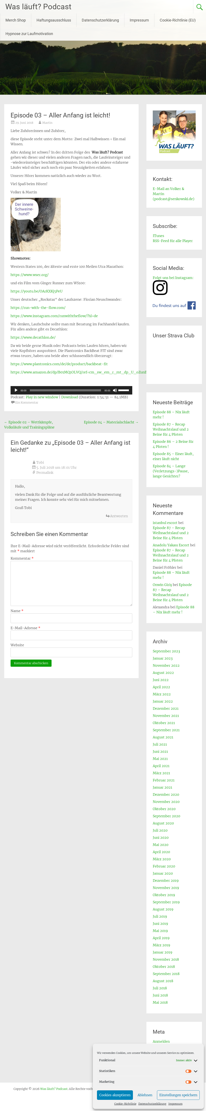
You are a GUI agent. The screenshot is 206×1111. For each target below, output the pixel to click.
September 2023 (166, 651)
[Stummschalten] (115, 390)
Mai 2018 (160, 1002)
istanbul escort (165, 523)
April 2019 (161, 938)
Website (17, 645)
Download (69, 397)
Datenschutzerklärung (152, 1103)
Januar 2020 (163, 873)
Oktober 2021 (164, 723)
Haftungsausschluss (54, 20)
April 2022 (161, 687)
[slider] (65, 390)
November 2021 (166, 716)
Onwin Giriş (162, 585)
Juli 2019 (160, 916)
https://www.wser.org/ (30, 275)
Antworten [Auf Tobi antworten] (119, 516)
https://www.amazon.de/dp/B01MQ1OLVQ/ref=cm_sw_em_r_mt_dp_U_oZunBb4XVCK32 (87, 372)
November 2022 (166, 665)
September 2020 (166, 816)
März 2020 (162, 859)
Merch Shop (15, 20)
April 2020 (161, 852)
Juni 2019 (160, 923)
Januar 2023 (163, 658)
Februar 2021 (164, 780)
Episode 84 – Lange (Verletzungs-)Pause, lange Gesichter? (171, 471)
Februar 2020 (164, 866)
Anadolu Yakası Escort (171, 545)
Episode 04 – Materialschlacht (111, 422)
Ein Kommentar (26, 402)
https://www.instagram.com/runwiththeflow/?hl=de (54, 316)
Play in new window (42, 397)
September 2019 (166, 902)
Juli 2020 (160, 830)
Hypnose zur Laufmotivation (29, 33)
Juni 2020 (161, 837)
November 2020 (166, 802)
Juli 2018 (160, 988)
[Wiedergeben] (16, 390)
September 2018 (166, 974)
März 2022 (162, 694)
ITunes (158, 236)
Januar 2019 (162, 952)
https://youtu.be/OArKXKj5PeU (37, 291)
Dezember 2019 (166, 880)
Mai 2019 (160, 931)
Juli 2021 (160, 744)
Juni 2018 (160, 995)
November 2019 (166, 888)
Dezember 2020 (166, 794)
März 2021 (161, 773)
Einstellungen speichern (178, 1095)
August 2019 (163, 909)
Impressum (175, 1103)
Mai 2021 (160, 759)
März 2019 (161, 945)
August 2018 (163, 981)
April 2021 (161, 766)
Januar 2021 (162, 787)
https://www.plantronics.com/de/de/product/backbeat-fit (59, 364)
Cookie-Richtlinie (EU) (178, 20)
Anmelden (161, 1041)
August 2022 (163, 673)
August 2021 (163, 737)
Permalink (44, 472)
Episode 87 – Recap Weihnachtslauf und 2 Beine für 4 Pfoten (171, 429)
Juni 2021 (160, 751)
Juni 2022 (161, 680)
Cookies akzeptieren (115, 1095)
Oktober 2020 (164, 809)
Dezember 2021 (166, 708)
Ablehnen (145, 1095)
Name (17, 611)
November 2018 (166, 959)
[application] (71, 390)
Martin (47, 123)
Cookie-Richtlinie (125, 1103)
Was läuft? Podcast (38, 6)
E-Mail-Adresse (25, 628)
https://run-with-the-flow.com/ (38, 308)
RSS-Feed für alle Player (173, 241)
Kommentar (22, 558)
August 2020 (163, 823)
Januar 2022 (163, 701)
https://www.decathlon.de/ (33, 337)
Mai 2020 (160, 845)
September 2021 (166, 730)
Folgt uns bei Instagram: (173, 278)
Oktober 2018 (164, 966)
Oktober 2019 (164, 895)
